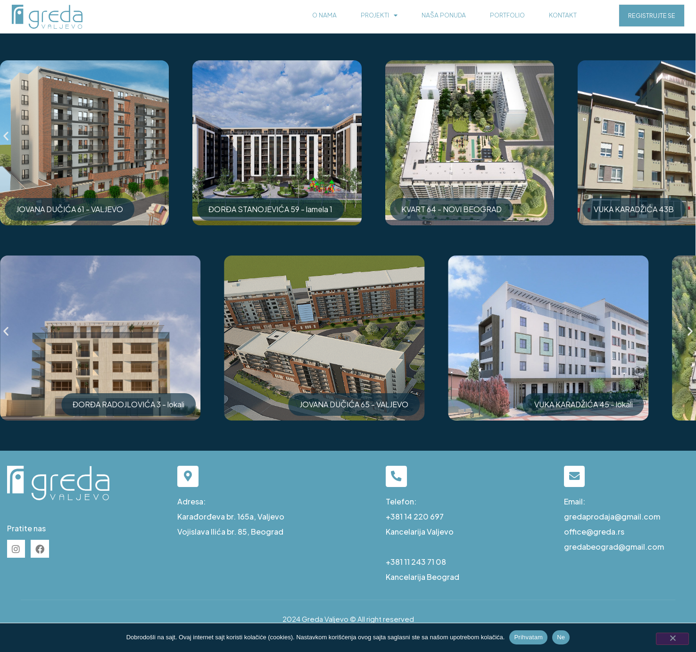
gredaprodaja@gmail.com (612, 516)
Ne (561, 637)
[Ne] (672, 639)
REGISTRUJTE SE (651, 15)
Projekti (379, 16)
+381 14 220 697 (415, 516)
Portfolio (507, 15)
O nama (324, 15)
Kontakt (563, 15)
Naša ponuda (444, 15)
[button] (6, 136)
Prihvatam (528, 637)
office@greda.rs (594, 531)
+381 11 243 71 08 (416, 562)
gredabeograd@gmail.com (614, 547)
